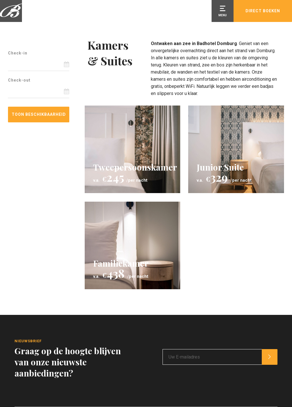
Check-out (19, 80)
